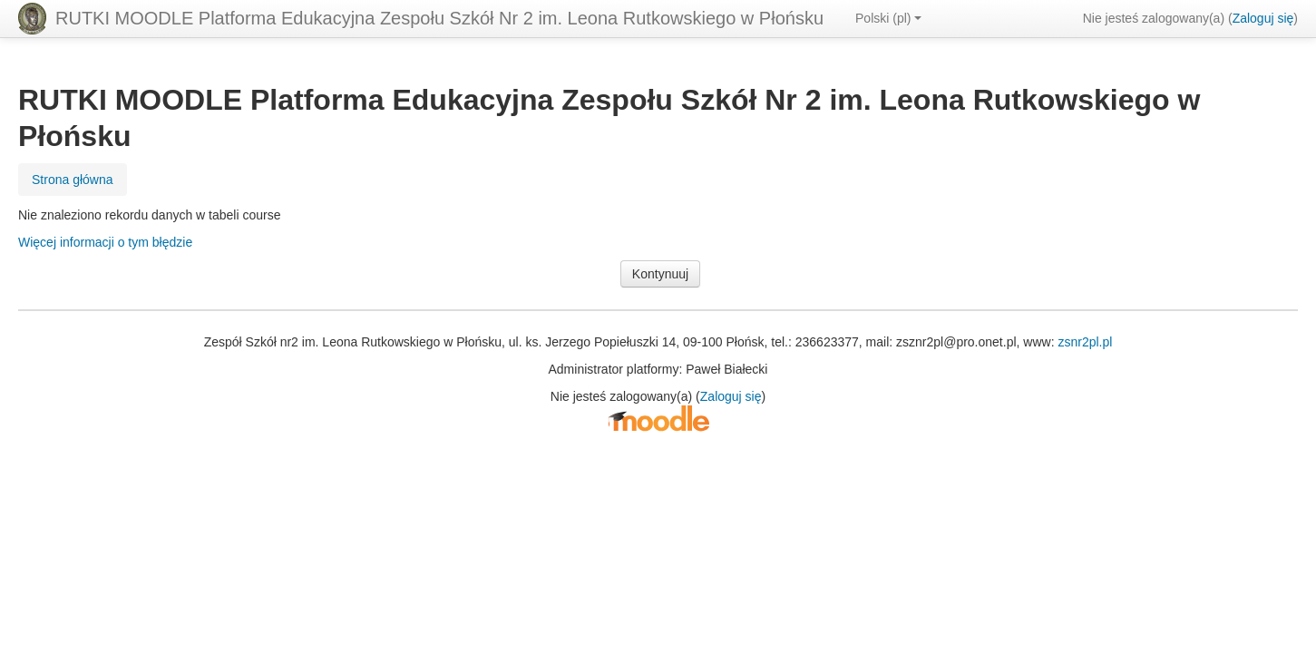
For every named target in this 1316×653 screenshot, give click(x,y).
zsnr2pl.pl (1085, 342)
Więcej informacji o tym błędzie (105, 242)
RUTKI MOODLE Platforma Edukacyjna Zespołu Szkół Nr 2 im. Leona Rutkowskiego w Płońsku (439, 18)
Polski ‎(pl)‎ (888, 18)
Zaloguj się (1263, 18)
